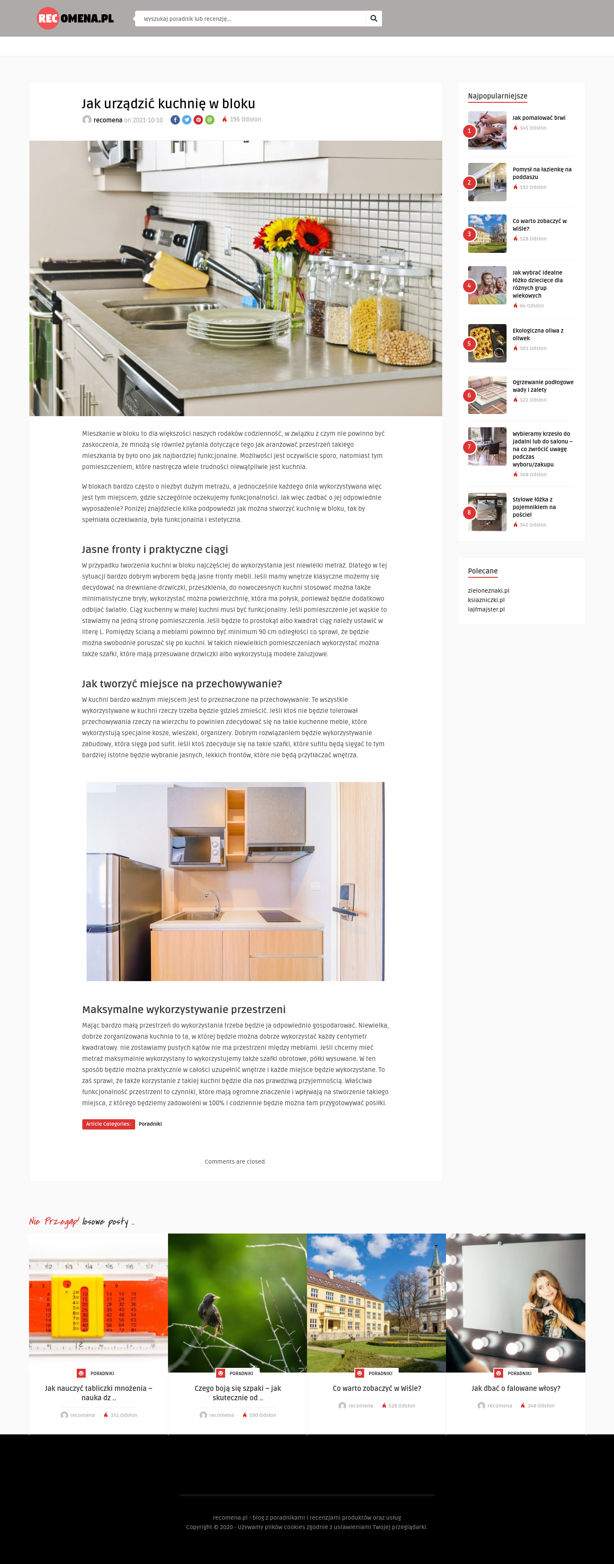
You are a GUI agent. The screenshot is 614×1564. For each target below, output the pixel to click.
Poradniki (150, 1124)
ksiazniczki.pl (486, 600)
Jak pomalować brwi (539, 118)
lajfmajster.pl (486, 609)
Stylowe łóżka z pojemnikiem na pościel (534, 507)
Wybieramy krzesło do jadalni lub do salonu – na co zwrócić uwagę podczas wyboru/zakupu (543, 449)
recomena (108, 120)
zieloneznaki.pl (489, 590)
